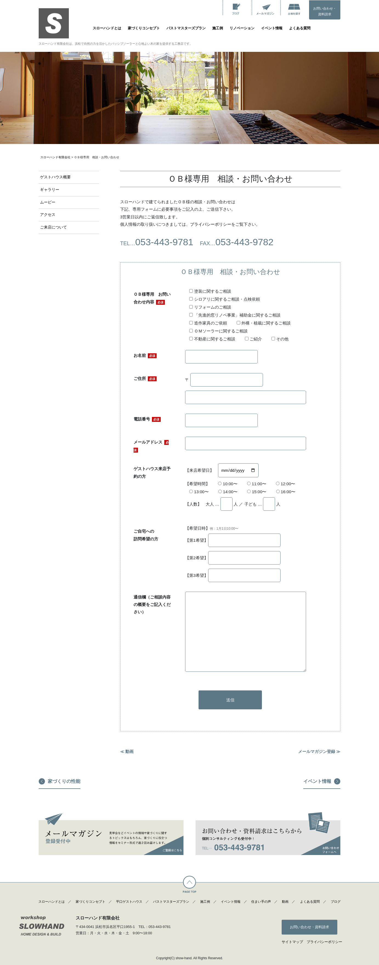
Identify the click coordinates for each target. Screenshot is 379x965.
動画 (285, 902)
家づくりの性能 (64, 781)
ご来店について (53, 227)
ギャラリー (49, 190)
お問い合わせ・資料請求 (324, 11)
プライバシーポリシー (210, 224)
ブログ (336, 902)
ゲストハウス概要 (55, 177)
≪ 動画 (127, 751)
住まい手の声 (261, 902)
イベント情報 (271, 28)
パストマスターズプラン (186, 28)
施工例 (217, 28)
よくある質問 (299, 28)
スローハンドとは (107, 28)
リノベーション (242, 28)
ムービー (47, 202)
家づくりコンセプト (144, 28)
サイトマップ (292, 942)
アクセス (47, 215)
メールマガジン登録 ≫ (319, 751)
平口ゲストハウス (129, 902)
